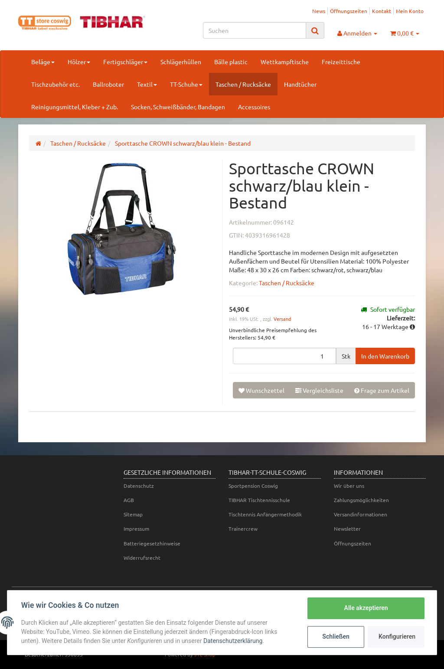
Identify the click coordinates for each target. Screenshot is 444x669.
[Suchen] (254, 30)
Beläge (43, 61)
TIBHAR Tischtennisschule (259, 499)
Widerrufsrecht (142, 557)
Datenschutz (139, 485)
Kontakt (381, 10)
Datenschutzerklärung (232, 640)
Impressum (136, 528)
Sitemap (133, 514)
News (318, 10)
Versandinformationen (360, 514)
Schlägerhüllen (180, 61)
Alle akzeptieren (366, 607)
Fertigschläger (125, 61)
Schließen (335, 636)
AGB (129, 499)
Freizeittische (341, 61)
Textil (147, 84)
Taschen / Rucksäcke (243, 84)
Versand (282, 318)
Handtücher (300, 84)
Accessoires (254, 107)
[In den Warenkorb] (385, 356)
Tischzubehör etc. (55, 84)
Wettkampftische (285, 61)
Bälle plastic (231, 61)
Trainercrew (243, 528)
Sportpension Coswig (253, 485)
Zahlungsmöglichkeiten (361, 499)
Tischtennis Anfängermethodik (265, 514)
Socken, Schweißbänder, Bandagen (178, 107)
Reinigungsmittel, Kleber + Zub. (74, 107)
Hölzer (79, 61)
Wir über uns (349, 485)
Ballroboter (108, 84)
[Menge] (284, 356)
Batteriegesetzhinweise (152, 543)
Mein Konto (410, 10)
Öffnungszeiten (348, 10)
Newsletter (347, 528)
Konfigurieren (397, 636)
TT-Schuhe (186, 84)
